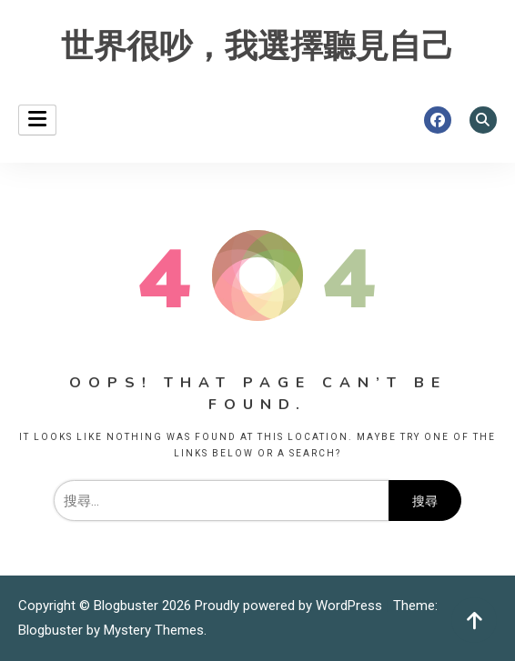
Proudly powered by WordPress (290, 605)
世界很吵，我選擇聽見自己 (257, 47)
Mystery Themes (154, 630)
